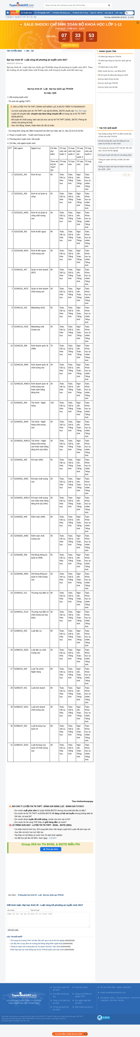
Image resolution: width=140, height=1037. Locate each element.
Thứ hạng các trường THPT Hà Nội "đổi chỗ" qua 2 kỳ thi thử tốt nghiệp (37, 940)
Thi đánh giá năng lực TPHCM (109, 57)
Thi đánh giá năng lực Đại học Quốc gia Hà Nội (114, 62)
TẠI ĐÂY (53, 838)
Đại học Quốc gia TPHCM (108, 83)
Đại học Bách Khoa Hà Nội (108, 79)
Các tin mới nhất (15, 937)
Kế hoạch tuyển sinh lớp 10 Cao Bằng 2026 (114, 155)
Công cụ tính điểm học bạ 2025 (61, 1001)
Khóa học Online (81, 987)
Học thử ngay (81, 111)
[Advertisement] (51, 81)
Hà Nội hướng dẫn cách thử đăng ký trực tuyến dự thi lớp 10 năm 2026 (113, 142)
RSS (132, 17)
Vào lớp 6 (10, 17)
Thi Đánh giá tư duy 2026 (107, 67)
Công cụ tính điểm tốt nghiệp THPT (83, 995)
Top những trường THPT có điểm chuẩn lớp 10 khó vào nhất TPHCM (114, 135)
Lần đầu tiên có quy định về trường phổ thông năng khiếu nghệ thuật (36, 943)
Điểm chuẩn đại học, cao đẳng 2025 (112, 71)
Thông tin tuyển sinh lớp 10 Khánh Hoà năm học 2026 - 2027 (115, 168)
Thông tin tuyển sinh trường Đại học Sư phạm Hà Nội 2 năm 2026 (35, 947)
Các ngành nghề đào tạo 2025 (83, 1001)
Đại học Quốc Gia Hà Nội (107, 87)
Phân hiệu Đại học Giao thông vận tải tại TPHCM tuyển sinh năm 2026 (37, 950)
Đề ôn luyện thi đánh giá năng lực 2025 (113, 75)
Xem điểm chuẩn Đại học (61, 995)
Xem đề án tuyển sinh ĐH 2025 (61, 988)
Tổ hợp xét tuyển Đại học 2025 (61, 1008)
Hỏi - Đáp (33, 17)
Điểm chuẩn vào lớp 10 (84, 1007)
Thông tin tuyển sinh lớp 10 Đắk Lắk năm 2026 (114, 161)
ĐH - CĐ (25, 17)
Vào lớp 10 (18, 17)
